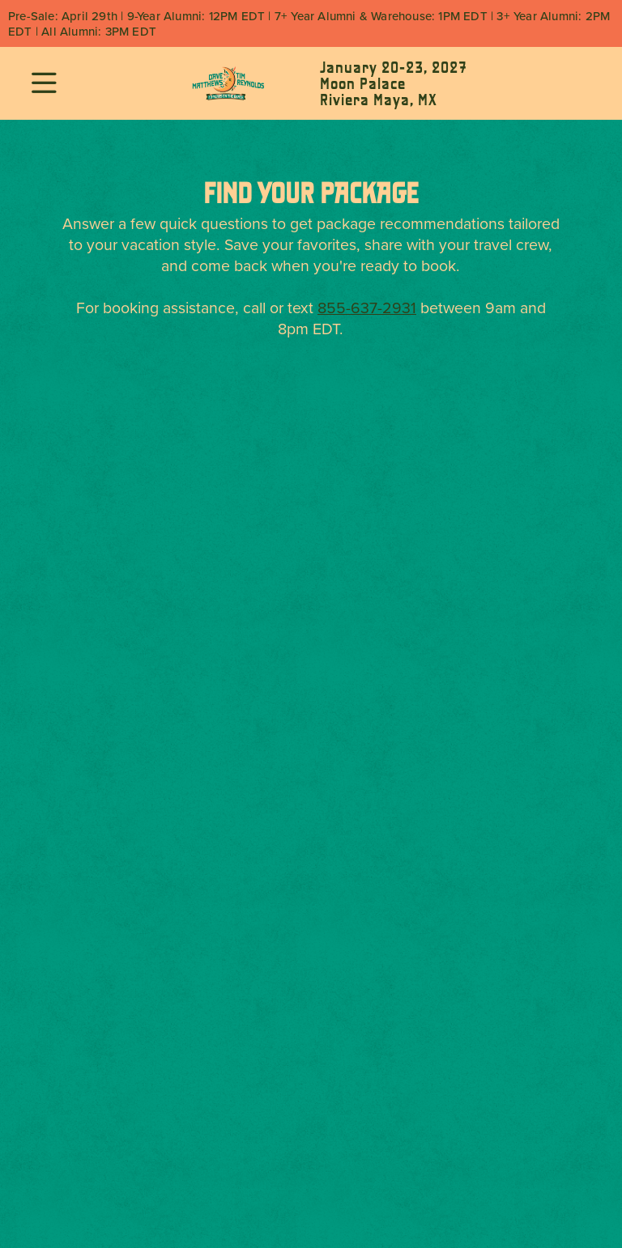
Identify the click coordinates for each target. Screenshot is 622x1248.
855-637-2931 (366, 307)
